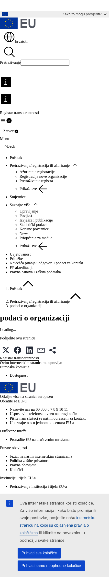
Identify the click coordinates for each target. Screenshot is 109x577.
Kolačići (16, 470)
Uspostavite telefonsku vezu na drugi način (43, 414)
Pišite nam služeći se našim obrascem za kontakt (48, 418)
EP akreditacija (21, 268)
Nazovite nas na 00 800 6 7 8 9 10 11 (39, 409)
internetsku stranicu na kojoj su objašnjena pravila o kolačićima (57, 525)
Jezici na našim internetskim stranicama (41, 456)
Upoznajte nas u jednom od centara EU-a (42, 423)
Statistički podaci (33, 224)
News (24, 233)
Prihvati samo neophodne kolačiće (51, 566)
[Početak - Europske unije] (18, 24)
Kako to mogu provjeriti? (85, 14)
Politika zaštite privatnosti (30, 461)
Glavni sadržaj (14, 5)
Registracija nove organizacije (43, 176)
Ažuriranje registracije (37, 172)
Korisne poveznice (34, 229)
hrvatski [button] (15, 41)
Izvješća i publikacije (36, 220)
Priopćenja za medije (36, 238)
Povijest (26, 215)
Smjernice (18, 197)
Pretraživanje (10, 62)
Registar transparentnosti (19, 358)
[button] (6, 350)
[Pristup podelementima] (75, 165)
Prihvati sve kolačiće (39, 553)
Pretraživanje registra (36, 181)
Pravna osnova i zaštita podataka (35, 272)
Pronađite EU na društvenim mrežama (39, 439)
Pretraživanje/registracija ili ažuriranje (40, 165)
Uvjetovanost (20, 254)
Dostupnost (19, 375)
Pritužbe (16, 259)
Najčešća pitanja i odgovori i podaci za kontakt (46, 263)
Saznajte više (20, 205)
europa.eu (45, 396)
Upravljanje (29, 211)
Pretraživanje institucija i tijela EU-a (38, 486)
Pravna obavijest (23, 465)
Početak (16, 158)
